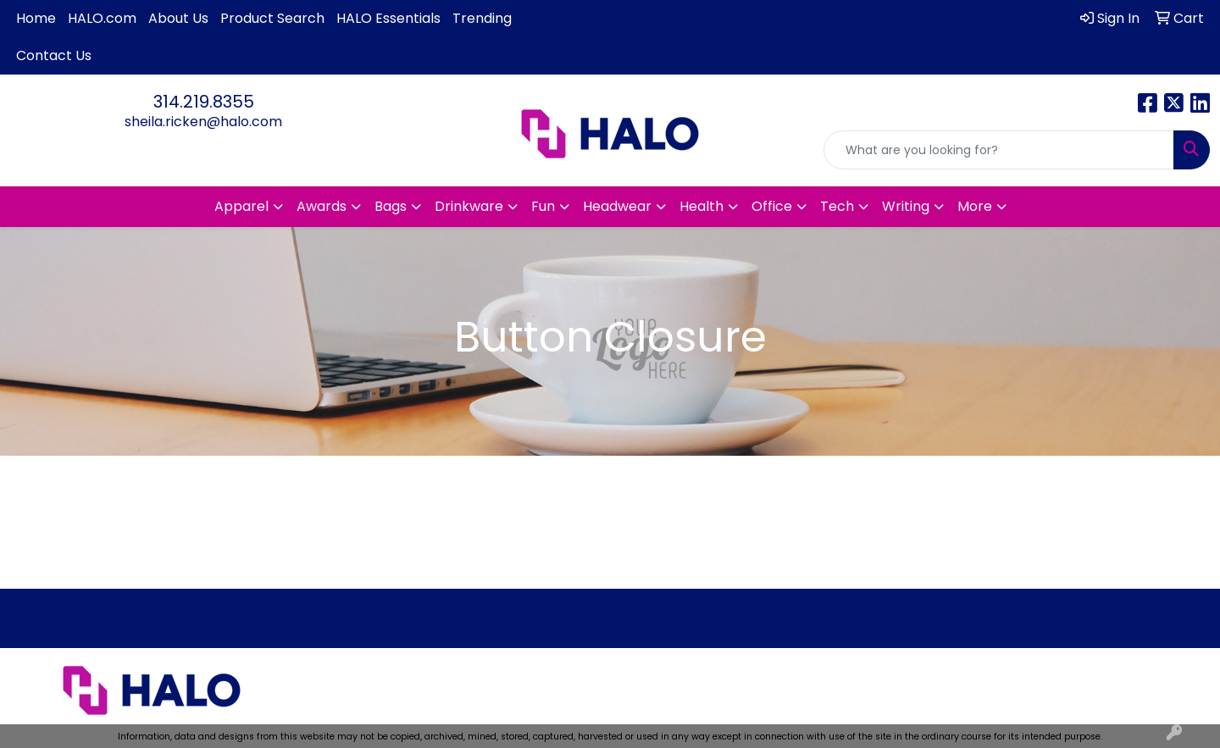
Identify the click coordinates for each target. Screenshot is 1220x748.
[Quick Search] (999, 149)
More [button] (974, 206)
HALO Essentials (388, 18)
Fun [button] (543, 206)
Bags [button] (390, 206)
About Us (178, 18)
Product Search (272, 18)
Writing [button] (905, 206)
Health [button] (701, 206)
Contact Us (54, 55)
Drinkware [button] (469, 206)
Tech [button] (837, 206)
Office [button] (771, 206)
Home (36, 18)
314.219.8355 (203, 102)
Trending (482, 18)
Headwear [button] (617, 206)
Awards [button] (322, 206)
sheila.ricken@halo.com (203, 121)
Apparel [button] (241, 206)
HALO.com (102, 18)
